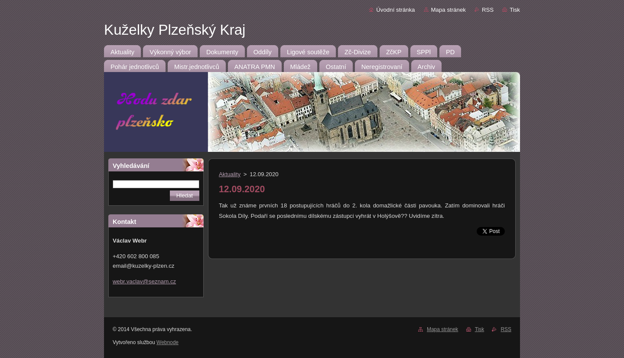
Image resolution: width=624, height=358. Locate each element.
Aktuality (229, 174)
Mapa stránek (448, 10)
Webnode (167, 342)
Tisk (515, 10)
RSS (488, 10)
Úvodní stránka (395, 10)
